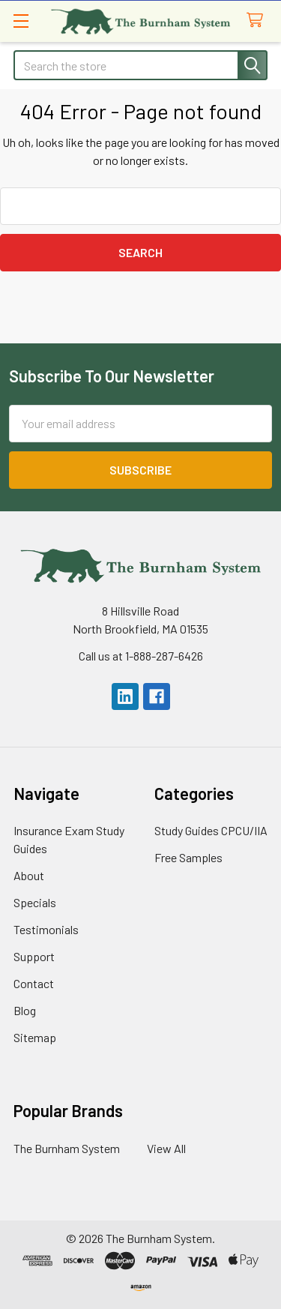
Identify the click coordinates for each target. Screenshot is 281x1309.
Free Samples (188, 857)
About (28, 875)
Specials (34, 902)
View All (166, 1148)
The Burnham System (66, 1148)
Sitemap (34, 1037)
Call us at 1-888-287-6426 (141, 656)
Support (34, 956)
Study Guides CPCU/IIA (211, 830)
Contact (33, 983)
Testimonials (46, 929)
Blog (24, 1010)
